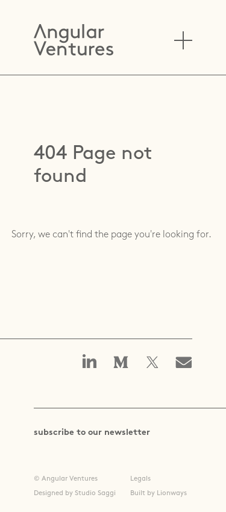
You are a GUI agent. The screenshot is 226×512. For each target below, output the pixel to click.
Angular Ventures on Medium (121, 363)
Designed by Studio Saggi (75, 493)
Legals (140, 478)
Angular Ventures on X (152, 363)
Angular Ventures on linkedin (89, 362)
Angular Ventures (73, 39)
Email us (187, 363)
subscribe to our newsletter (92, 432)
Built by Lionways (158, 493)
